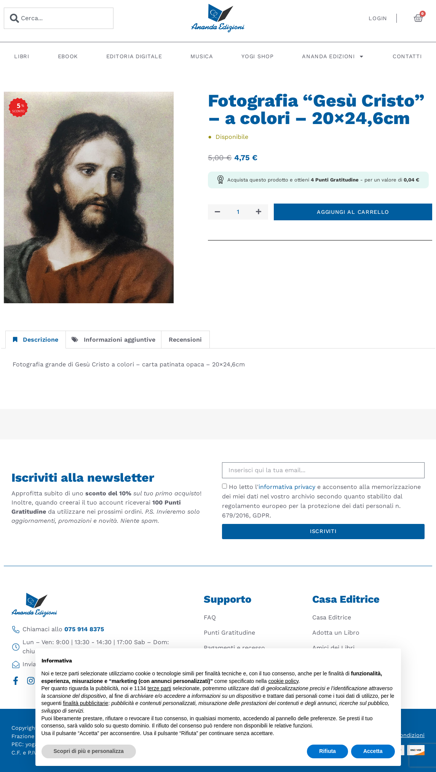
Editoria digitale (134, 56)
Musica (201, 56)
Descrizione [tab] (35, 339)
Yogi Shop (257, 56)
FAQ (210, 617)
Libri (21, 56)
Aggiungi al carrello (353, 212)
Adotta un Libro (335, 632)
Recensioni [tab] (185, 339)
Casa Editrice (331, 617)
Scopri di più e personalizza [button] (89, 751)
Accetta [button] (373, 751)
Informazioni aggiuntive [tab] (113, 339)
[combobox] (58, 18)
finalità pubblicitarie (85, 703)
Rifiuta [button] (327, 751)
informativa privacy (287, 486)
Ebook (68, 56)
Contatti (407, 56)
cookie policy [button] (283, 681)
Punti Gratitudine (229, 632)
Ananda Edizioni (333, 56)
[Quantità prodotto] (238, 211)
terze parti (159, 688)
